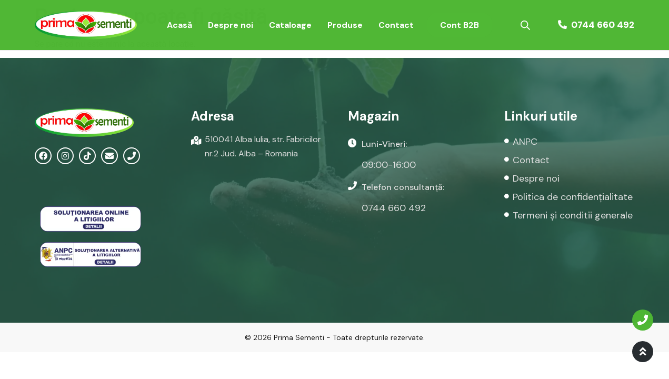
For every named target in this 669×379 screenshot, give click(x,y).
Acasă (179, 25)
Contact (396, 25)
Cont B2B (459, 25)
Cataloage (290, 25)
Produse (345, 25)
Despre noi (230, 25)
